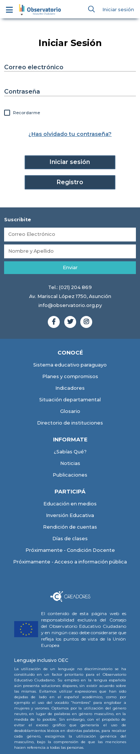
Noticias (70, 463)
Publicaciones (70, 475)
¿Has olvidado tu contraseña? (70, 134)
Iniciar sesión (118, 9)
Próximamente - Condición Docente (70, 550)
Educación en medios (70, 504)
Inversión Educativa (70, 515)
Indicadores (70, 388)
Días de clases (70, 538)
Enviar (70, 267)
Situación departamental (70, 399)
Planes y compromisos (70, 376)
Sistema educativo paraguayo (70, 365)
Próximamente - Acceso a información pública (70, 562)
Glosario (70, 411)
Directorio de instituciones (70, 423)
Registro (70, 182)
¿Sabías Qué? (70, 451)
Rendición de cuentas (70, 527)
